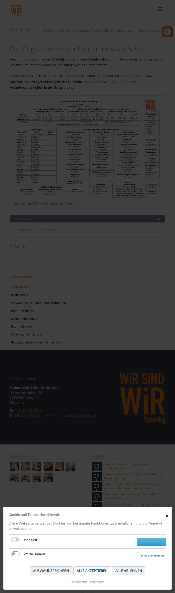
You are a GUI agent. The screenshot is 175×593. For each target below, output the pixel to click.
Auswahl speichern (51, 571)
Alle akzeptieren (92, 571)
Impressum (97, 582)
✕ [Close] (167, 515)
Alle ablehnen (128, 571)
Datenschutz (79, 582)
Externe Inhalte (33, 554)
